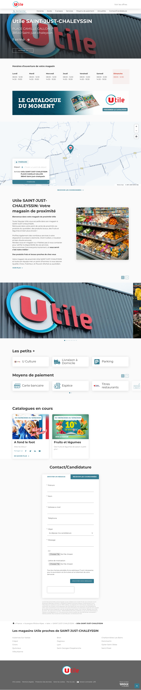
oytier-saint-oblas (114, 645)
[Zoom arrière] (136, 131)
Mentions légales (28, 682)
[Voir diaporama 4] (69, 340)
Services (69, 11)
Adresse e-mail (54, 507)
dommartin (114, 641)
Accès (49, 11)
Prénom (51, 485)
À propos (59, 11)
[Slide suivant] (127, 277)
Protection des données (43, 682)
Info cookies (16, 682)
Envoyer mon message (82, 581)
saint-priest (114, 648)
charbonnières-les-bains (114, 638)
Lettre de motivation (56, 561)
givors (25, 645)
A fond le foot (24, 442)
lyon (70, 645)
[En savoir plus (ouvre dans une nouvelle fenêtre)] (70, 103)
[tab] (56, 476)
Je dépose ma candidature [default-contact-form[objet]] (60, 533)
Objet (50, 529)
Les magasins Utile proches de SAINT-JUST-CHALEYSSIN (55, 630)
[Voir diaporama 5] (71, 340)
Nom (50, 496)
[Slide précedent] (122, 277)
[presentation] (60, 590)
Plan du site (71, 682)
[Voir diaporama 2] (66, 340)
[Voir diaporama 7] (74, 340)
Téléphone (52, 518)
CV (49, 551)
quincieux (25, 648)
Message (52, 540)
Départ (17, 167)
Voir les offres (120, 5)
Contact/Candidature (118, 11)
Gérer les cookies (59, 682)
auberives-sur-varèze (25, 638)
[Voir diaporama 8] (76, 340)
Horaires (40, 11)
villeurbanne (25, 652)
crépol (25, 641)
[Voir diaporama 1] (64, 340)
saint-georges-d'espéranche (70, 648)
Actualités (101, 11)
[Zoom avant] (136, 126)
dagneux (70, 641)
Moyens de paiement (85, 11)
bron (70, 638)
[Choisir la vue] (136, 136)
